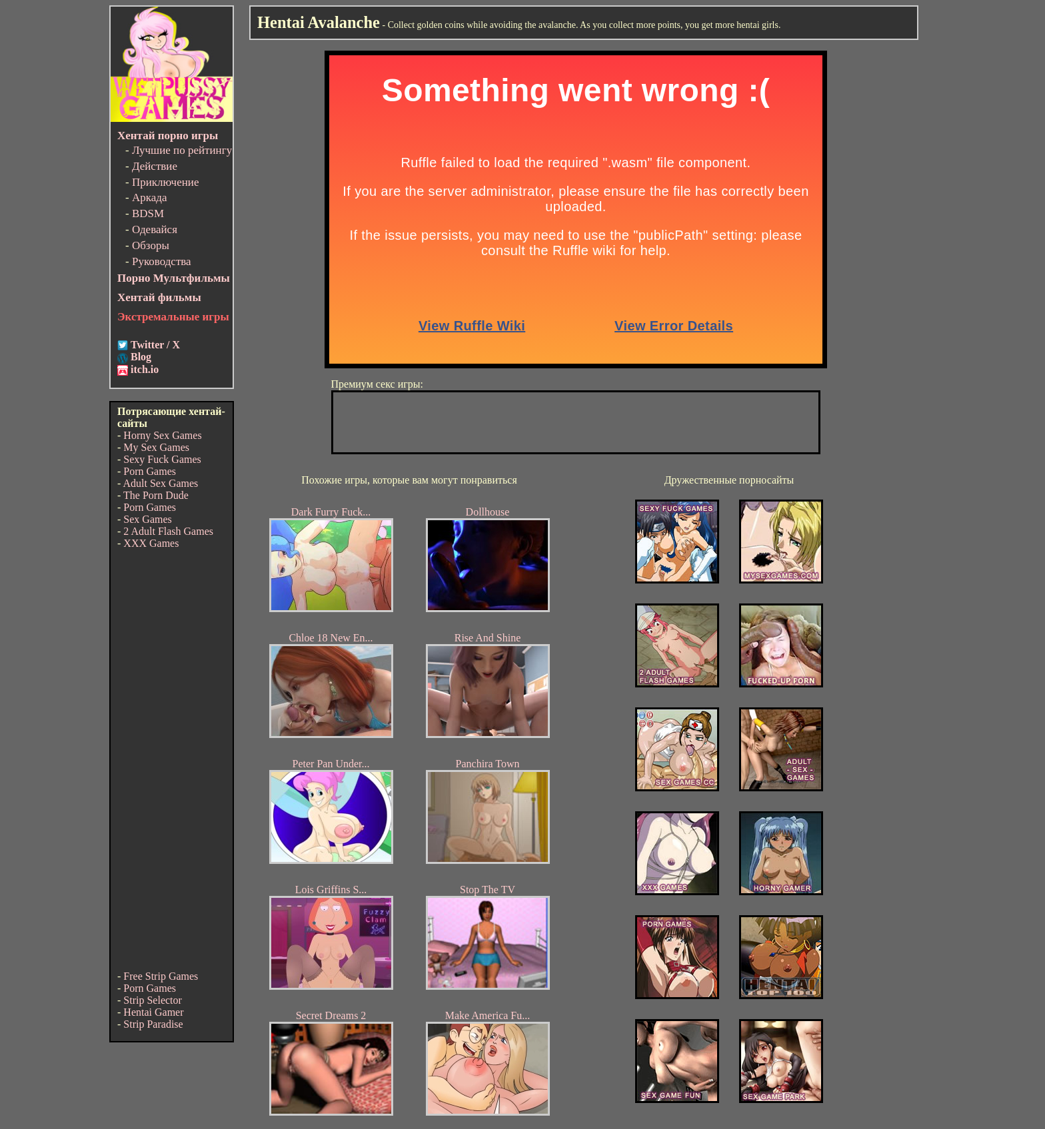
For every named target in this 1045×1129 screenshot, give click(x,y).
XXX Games (151, 543)
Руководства (161, 261)
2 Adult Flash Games (168, 531)
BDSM (148, 213)
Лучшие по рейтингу (182, 150)
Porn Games (149, 471)
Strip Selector (152, 1000)
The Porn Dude (156, 495)
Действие (154, 166)
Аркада (149, 197)
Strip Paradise (153, 1024)
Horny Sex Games (162, 435)
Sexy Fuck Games (162, 459)
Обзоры (150, 245)
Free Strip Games (160, 976)
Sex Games (147, 519)
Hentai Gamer (153, 1012)
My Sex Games (156, 447)
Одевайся (154, 229)
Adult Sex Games (160, 483)
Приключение (165, 182)
